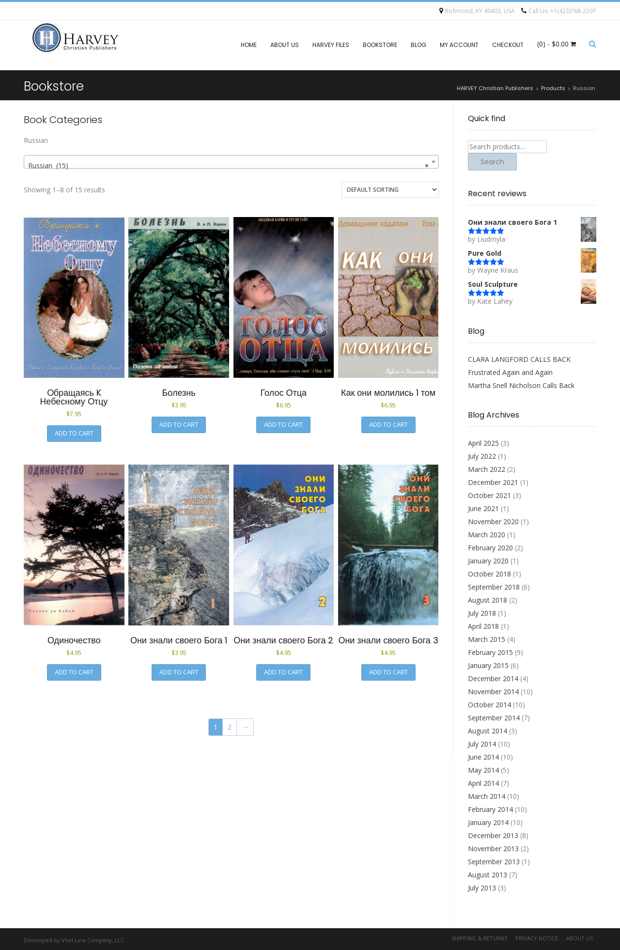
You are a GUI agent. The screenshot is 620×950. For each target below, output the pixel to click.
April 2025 (483, 443)
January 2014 (488, 822)
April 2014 (483, 783)
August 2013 (487, 874)
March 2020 (486, 534)
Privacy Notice (536, 938)
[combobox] (231, 162)
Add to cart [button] (74, 433)
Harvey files (330, 45)
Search (492, 162)
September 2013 (494, 861)
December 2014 (493, 678)
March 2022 (486, 469)
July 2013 (482, 887)
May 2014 (483, 770)
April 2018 (483, 626)
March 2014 (486, 796)
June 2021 (483, 508)
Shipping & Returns (479, 938)
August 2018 (487, 600)
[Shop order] (390, 190)
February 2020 (490, 547)
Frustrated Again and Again (510, 372)
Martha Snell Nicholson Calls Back (521, 385)
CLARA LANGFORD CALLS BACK (519, 359)
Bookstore (380, 45)
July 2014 (482, 743)
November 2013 (493, 848)
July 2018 (482, 613)
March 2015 (486, 639)
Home (249, 45)
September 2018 (494, 587)
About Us (284, 45)
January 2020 (488, 560)
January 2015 (488, 665)
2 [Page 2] (230, 727)
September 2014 (494, 717)
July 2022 (482, 456)
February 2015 (490, 652)
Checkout (508, 45)
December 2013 (493, 835)
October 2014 (489, 704)
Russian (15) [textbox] (228, 165)
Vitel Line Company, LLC (93, 940)
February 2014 (490, 809)
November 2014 (493, 691)
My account (459, 45)
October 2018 (489, 573)
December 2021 (493, 482)
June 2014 (483, 757)
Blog (418, 45)
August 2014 (487, 730)
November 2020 (493, 521)
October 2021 (489, 495)
